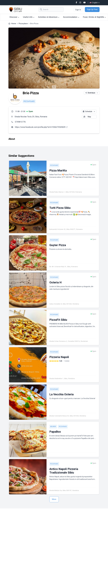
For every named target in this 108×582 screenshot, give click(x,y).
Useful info (28, 17)
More (54, 499)
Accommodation (71, 17)
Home (13, 23)
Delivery (53, 426)
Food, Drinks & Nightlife (94, 17)
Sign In (78, 10)
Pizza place (23, 23)
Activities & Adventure (48, 17)
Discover (14, 17)
